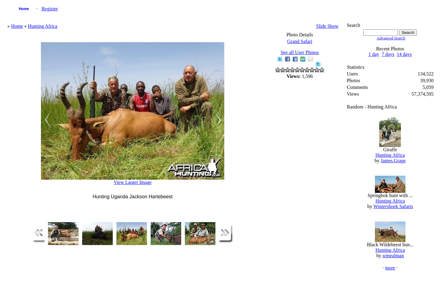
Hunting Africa (42, 26)
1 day (374, 54)
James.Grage (393, 160)
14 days (404, 54)
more (390, 267)
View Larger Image (133, 182)
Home (24, 9)
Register (50, 8)
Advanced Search (391, 38)
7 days (388, 54)
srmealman (393, 255)
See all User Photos (299, 52)
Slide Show (327, 26)
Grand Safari (299, 41)
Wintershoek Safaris (393, 206)
